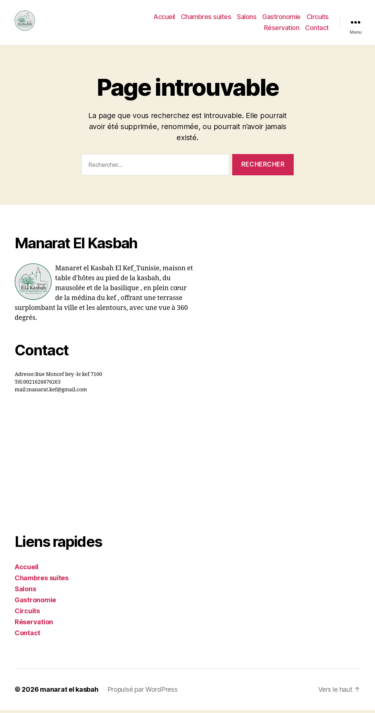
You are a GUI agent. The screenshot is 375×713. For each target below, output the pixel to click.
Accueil (192, 18)
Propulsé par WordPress (142, 692)
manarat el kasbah (69, 692)
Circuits (247, 29)
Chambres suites (234, 18)
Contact (317, 29)
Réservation (282, 29)
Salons (275, 18)
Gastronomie (309, 18)
